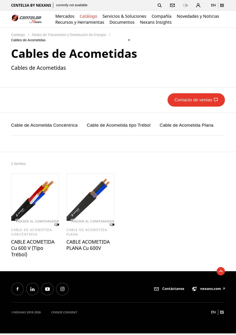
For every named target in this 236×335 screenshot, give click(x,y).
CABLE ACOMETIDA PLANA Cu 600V (85, 249)
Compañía (161, 16)
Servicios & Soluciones (124, 16)
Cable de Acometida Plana (187, 125)
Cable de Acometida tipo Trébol (118, 125)
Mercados (64, 16)
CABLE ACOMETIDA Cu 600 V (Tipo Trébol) (34, 249)
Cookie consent (64, 314)
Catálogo (88, 16)
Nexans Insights (156, 22)
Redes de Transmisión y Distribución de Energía (69, 35)
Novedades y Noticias (198, 16)
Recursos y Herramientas (79, 22)
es (222, 5)
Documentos (122, 22)
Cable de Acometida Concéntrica (44, 125)
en (213, 5)
